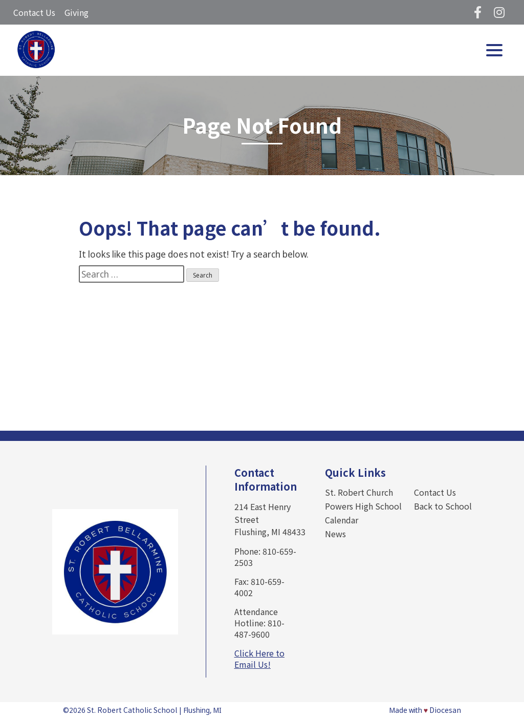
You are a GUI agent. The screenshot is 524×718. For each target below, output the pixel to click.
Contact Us (34, 12)
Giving (76, 12)
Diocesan (445, 710)
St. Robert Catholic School (132, 710)
